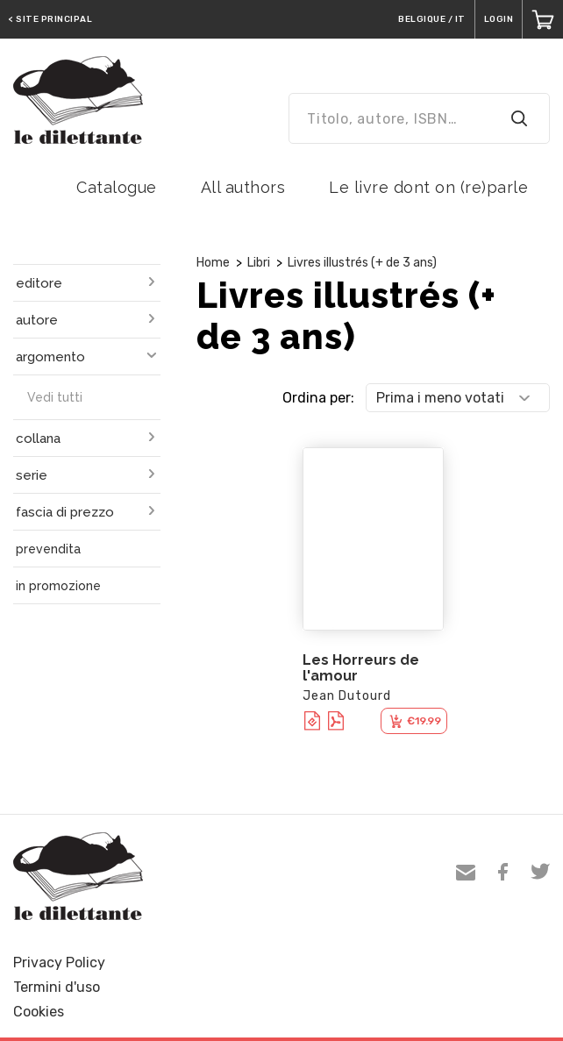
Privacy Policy (59, 962)
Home (213, 262)
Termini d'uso (56, 987)
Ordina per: (318, 397)
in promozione (58, 586)
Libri (258, 262)
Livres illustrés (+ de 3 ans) (362, 262)
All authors (243, 187)
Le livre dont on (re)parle (428, 187)
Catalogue (116, 187)
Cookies (38, 1011)
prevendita (48, 549)
